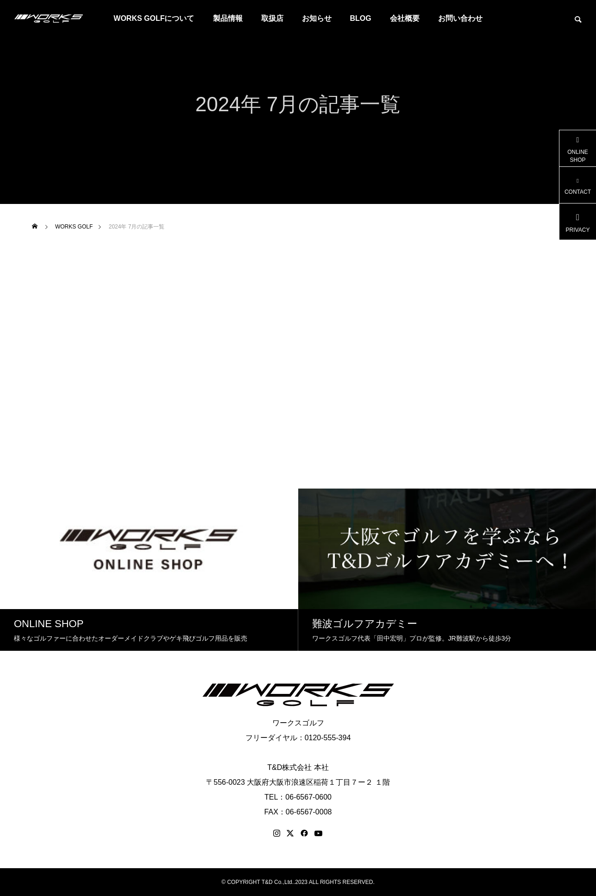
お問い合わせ (460, 18)
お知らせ (317, 18)
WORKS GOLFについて (153, 18)
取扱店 (272, 18)
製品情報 (228, 18)
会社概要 (405, 18)
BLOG (360, 18)
